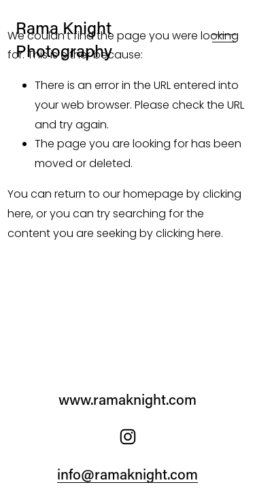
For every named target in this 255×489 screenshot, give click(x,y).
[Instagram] (128, 437)
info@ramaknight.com (127, 474)
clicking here (188, 233)
